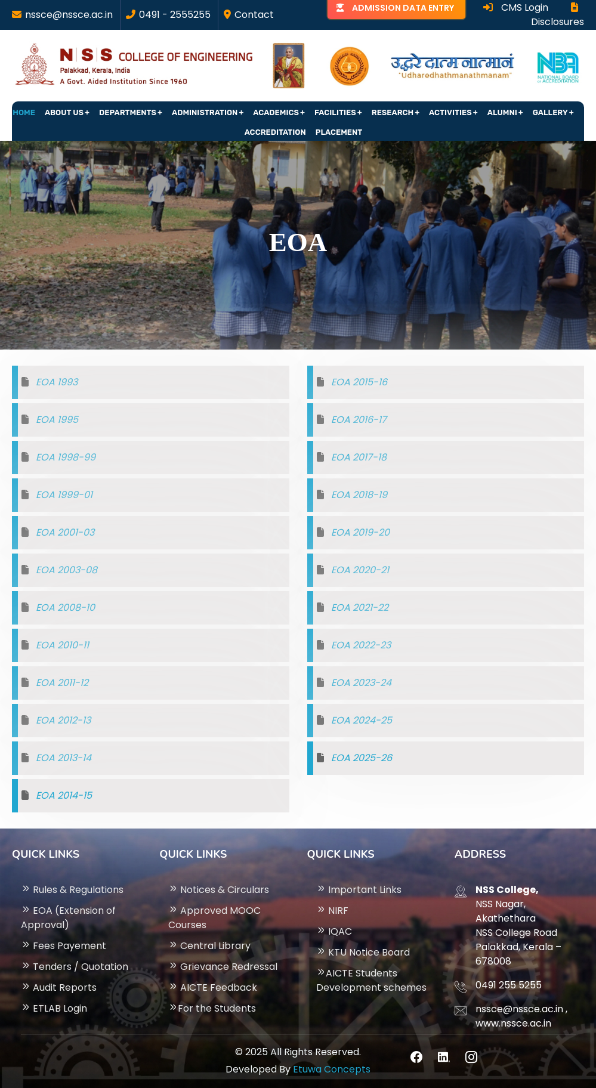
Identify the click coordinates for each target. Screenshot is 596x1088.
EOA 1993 (57, 382)
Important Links (359, 890)
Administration (204, 112)
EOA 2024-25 (361, 720)
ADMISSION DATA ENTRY (403, 8)
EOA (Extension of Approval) (68, 918)
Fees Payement (63, 946)
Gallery (550, 112)
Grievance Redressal (222, 966)
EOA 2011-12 (62, 683)
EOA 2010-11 (62, 645)
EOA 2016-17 (359, 419)
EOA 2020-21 (360, 570)
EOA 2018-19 (359, 495)
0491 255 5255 (508, 985)
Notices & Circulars (218, 890)
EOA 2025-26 (361, 758)
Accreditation (275, 132)
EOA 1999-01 (64, 495)
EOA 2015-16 (359, 382)
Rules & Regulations (72, 890)
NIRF (332, 910)
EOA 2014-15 (64, 795)
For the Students (212, 1008)
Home (24, 112)
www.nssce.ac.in (513, 1023)
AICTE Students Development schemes (371, 980)
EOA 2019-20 (360, 532)
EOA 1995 (57, 419)
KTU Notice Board (363, 952)
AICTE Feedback (212, 987)
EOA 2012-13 (63, 720)
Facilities (335, 112)
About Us (64, 112)
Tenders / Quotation (74, 966)
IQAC (334, 931)
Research (392, 112)
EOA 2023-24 (361, 683)
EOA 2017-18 (359, 457)
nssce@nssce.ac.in (69, 14)
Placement (339, 132)
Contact (254, 14)
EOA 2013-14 (63, 758)
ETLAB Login (54, 1008)
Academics (276, 112)
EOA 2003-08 (66, 570)
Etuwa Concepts (331, 1069)
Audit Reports (59, 987)
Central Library (209, 946)
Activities (450, 112)
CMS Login (515, 7)
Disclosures (557, 15)
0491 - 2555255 (175, 14)
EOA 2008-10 (65, 607)
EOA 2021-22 (359, 607)
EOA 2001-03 (65, 532)
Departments (127, 112)
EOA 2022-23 (361, 645)
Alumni (502, 112)
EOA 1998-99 (65, 457)
